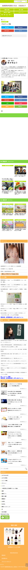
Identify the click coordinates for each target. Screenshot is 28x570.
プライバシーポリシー (6, 561)
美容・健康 (21, 9)
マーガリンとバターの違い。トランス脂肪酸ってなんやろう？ (15, 417)
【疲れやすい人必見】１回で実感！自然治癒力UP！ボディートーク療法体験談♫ (7, 192)
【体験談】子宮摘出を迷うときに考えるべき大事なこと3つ (7, 230)
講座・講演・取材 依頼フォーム (7, 15)
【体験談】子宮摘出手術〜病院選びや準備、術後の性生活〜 (20, 214)
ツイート (2, 564)
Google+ (7, 30)
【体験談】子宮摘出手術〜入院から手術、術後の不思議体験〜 (7, 214)
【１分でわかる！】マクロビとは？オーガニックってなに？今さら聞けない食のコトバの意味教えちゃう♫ (15, 435)
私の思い (3, 504)
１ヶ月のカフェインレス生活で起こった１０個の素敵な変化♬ (15, 384)
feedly (20, 106)
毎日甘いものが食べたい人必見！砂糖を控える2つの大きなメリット (15, 410)
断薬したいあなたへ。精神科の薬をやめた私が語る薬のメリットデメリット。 (15, 452)
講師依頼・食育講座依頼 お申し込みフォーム (12, 317)
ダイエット (4, 483)
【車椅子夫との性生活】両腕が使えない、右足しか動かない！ (20, 176)
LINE (7, 103)
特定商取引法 (4, 558)
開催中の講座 (7, 9)
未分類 (3, 501)
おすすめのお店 (5, 475)
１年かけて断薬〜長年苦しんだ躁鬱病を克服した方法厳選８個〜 (15, 425)
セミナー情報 (4, 480)
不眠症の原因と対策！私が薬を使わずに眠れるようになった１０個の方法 (15, 401)
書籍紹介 (3, 498)
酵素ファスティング (6, 506)
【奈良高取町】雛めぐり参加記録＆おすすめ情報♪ (20, 230)
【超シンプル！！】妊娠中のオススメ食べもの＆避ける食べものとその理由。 (15, 444)
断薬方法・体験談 (7, 12)
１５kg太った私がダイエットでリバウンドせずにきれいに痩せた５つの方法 (15, 461)
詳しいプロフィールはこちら (10, 274)
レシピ (3, 485)
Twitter (7, 27)
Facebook (20, 27)
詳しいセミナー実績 (5, 376)
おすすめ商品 (4, 477)
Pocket (20, 103)
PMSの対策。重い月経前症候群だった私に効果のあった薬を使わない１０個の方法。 (15, 393)
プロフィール (20, 12)
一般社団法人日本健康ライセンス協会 (10, 488)
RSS (7, 106)
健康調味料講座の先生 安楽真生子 (14, 5)
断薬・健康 (4, 496)
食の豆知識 (4, 511)
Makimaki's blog (5, 514)
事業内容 (3, 555)
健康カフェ (4, 493)
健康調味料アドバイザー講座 (14, 547)
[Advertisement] (13, 47)
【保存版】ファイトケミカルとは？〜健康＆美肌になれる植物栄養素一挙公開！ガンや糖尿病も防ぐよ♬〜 (20, 192)
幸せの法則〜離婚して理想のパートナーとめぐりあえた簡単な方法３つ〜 (7, 180)
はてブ (20, 30)
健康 (3, 491)
